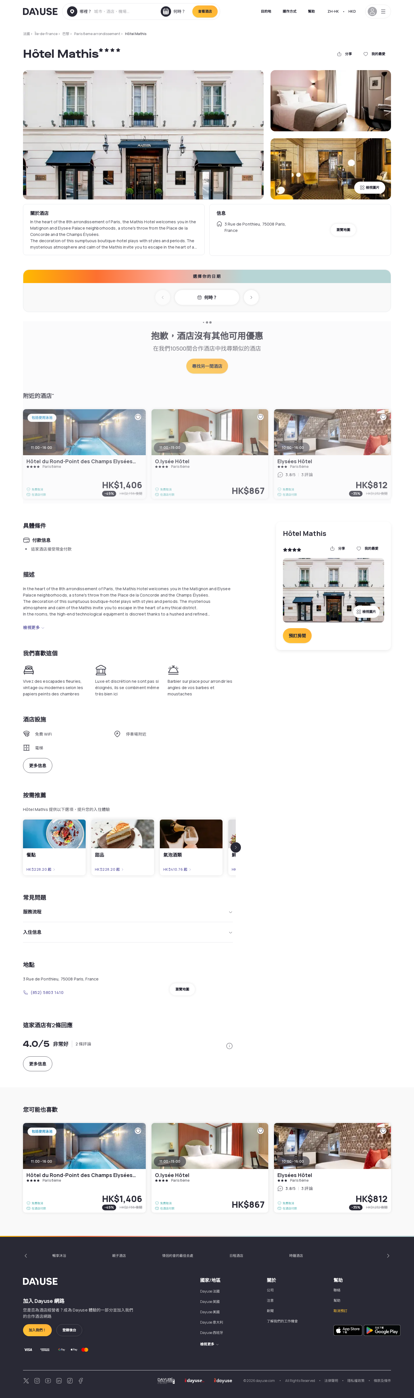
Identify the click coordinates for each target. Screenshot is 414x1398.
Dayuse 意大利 (211, 1322)
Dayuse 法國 (210, 1291)
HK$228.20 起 (41, 869)
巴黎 (65, 33)
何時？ (207, 298)
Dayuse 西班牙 (211, 1332)
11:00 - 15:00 (170, 1161)
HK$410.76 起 (177, 869)
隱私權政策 (356, 1380)
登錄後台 (69, 1330)
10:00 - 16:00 (293, 1161)
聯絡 (337, 1290)
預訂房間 (297, 636)
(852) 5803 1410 (43, 992)
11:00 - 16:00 (41, 1161)
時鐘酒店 (296, 1255)
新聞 (270, 1310)
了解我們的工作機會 (282, 1321)
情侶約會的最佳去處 (177, 1255)
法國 (26, 33)
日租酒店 (236, 1255)
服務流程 (128, 912)
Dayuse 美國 (210, 1311)
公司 (270, 1290)
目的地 (266, 11)
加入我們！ (37, 1330)
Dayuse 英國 (210, 1301)
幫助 (311, 11)
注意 (270, 1300)
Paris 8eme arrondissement (97, 33)
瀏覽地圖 (343, 229)
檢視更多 (34, 627)
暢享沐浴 (59, 1255)
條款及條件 (382, 1380)
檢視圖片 (369, 187)
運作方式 (289, 11)
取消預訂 (340, 1310)
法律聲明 (331, 1380)
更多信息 (37, 766)
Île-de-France (46, 33)
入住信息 (128, 932)
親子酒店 (119, 1255)
